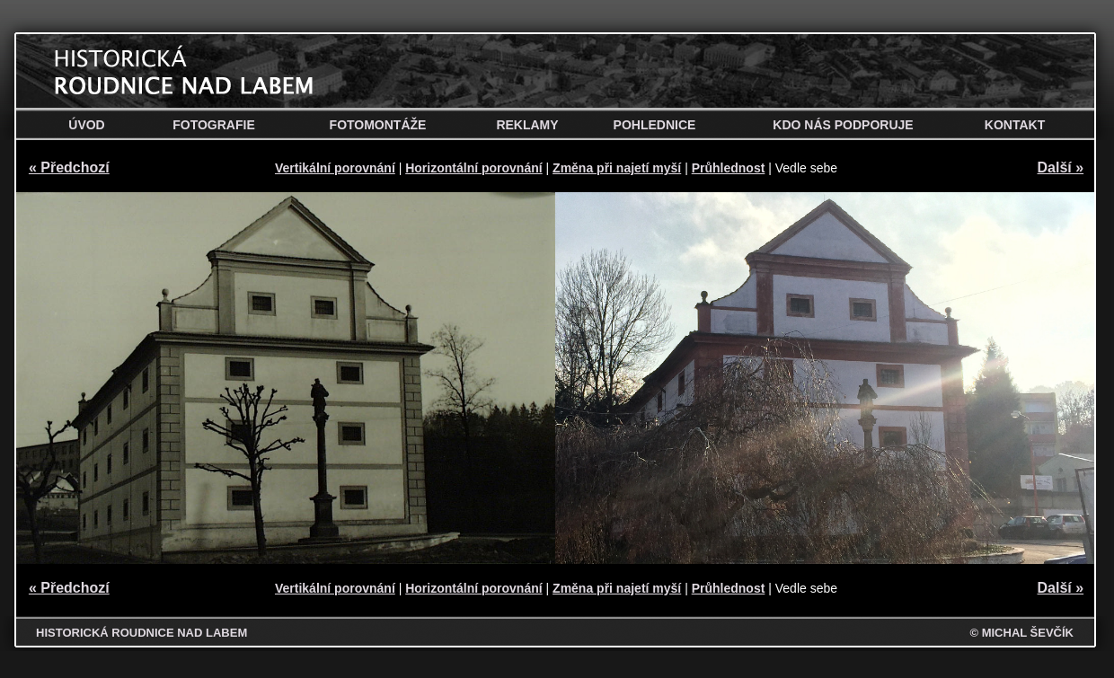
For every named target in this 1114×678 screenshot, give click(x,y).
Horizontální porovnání (473, 168)
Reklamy (527, 125)
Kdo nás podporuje (843, 125)
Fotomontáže (378, 125)
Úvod (86, 125)
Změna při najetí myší (617, 168)
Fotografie (213, 125)
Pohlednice (655, 125)
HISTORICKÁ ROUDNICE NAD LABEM (141, 632)
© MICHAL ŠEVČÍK (1021, 632)
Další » (1061, 167)
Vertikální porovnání (335, 168)
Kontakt (1015, 125)
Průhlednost (728, 168)
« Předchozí (69, 167)
